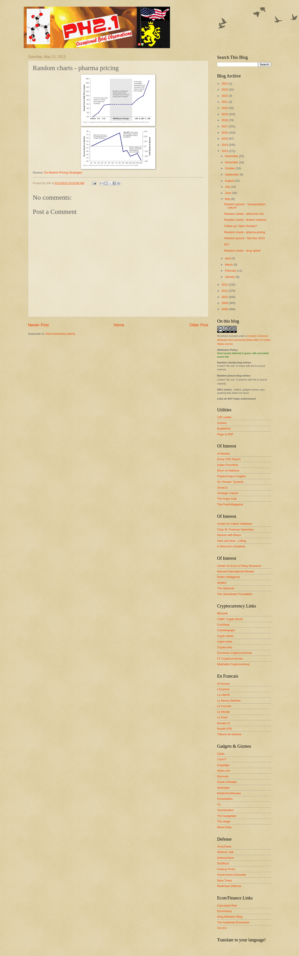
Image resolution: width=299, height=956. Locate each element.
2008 (225, 309)
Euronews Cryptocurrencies (234, 652)
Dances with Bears (229, 535)
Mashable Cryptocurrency (233, 664)
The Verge (223, 821)
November (232, 162)
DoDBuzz (223, 863)
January (230, 276)
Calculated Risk (227, 905)
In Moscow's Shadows (231, 546)
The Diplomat (225, 588)
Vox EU (222, 928)
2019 (225, 114)
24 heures (223, 683)
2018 (225, 120)
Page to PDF (225, 434)
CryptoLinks (224, 647)
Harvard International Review (235, 571)
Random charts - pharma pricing (244, 232)
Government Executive (231, 874)
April (228, 258)
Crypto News (225, 636)
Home (119, 325)
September (232, 174)
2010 (225, 297)
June (228, 193)
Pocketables (225, 798)
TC (219, 804)
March (229, 264)
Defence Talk (225, 852)
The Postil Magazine (230, 504)
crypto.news (225, 641)
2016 (225, 132)
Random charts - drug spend (242, 250)
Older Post (198, 325)
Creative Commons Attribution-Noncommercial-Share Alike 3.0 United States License (244, 340)
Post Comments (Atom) (60, 333)
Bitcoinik (222, 613)
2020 (225, 108)
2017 (225, 126)
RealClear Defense (229, 886)
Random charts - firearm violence (245, 219)
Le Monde (223, 712)
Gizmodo (223, 776)
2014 (225, 144)
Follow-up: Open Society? (240, 226)
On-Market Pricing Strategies (63, 172)
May (228, 199)
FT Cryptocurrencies (230, 658)
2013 (225, 151)
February (231, 270)
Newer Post (38, 325)
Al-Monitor (223, 453)
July (228, 186)
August (230, 180)
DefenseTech (225, 857)
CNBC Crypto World (230, 619)
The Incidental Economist (233, 922)
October (230, 168)
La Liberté (223, 694)
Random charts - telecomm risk (244, 213)
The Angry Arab (227, 498)
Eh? (226, 244)
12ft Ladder (224, 417)
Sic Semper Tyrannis (230, 481)
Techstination (225, 810)
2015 (225, 138)
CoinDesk (223, 624)
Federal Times (226, 869)
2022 (225, 95)
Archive (222, 423)
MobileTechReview (229, 793)
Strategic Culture (227, 493)
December (232, 156)
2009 (225, 303)
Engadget (223, 765)
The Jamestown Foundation (234, 594)
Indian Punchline (227, 465)
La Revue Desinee (229, 700)
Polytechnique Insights (231, 476)
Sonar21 (222, 487)
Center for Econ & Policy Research (239, 566)
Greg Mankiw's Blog (229, 916)
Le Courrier (224, 706)
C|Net (221, 753)
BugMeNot (224, 428)
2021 (225, 101)
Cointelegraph (226, 630)
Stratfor (222, 582)
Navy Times (224, 880)
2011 (225, 290)
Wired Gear (224, 827)
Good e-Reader (227, 782)
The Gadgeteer (226, 816)
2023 (225, 89)
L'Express (223, 689)
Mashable (223, 787)
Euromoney (224, 911)
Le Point (222, 717)
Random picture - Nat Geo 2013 (244, 238)
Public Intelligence (228, 577)
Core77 (222, 759)
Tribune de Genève (229, 734)
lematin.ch (223, 723)
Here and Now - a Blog (231, 540)
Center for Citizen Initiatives (234, 523)
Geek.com (223, 770)
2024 (225, 83)
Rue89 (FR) (224, 728)
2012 (225, 284)
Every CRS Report (229, 459)
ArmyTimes (224, 846)
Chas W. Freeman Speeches (235, 529)
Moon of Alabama (228, 470)
